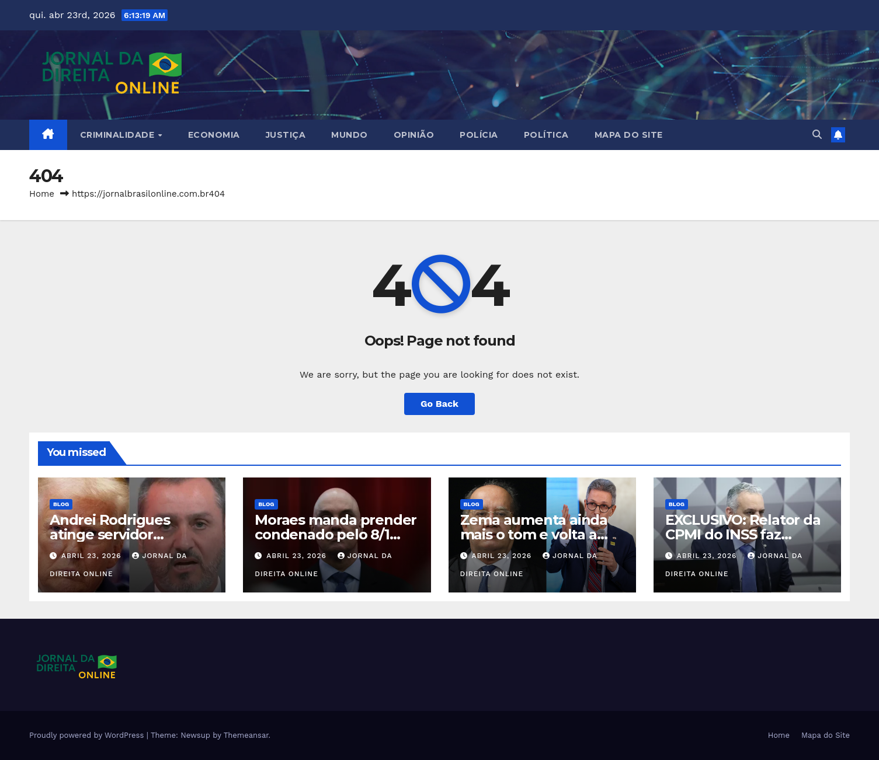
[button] (817, 134)
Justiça (286, 135)
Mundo (349, 135)
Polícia (479, 135)
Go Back (439, 403)
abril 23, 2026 (92, 556)
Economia (214, 135)
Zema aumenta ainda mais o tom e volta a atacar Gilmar (533, 534)
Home (41, 194)
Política (546, 135)
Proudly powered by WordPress (88, 735)
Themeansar (246, 735)
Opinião (414, 135)
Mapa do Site (629, 135)
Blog (61, 504)
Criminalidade (118, 135)
